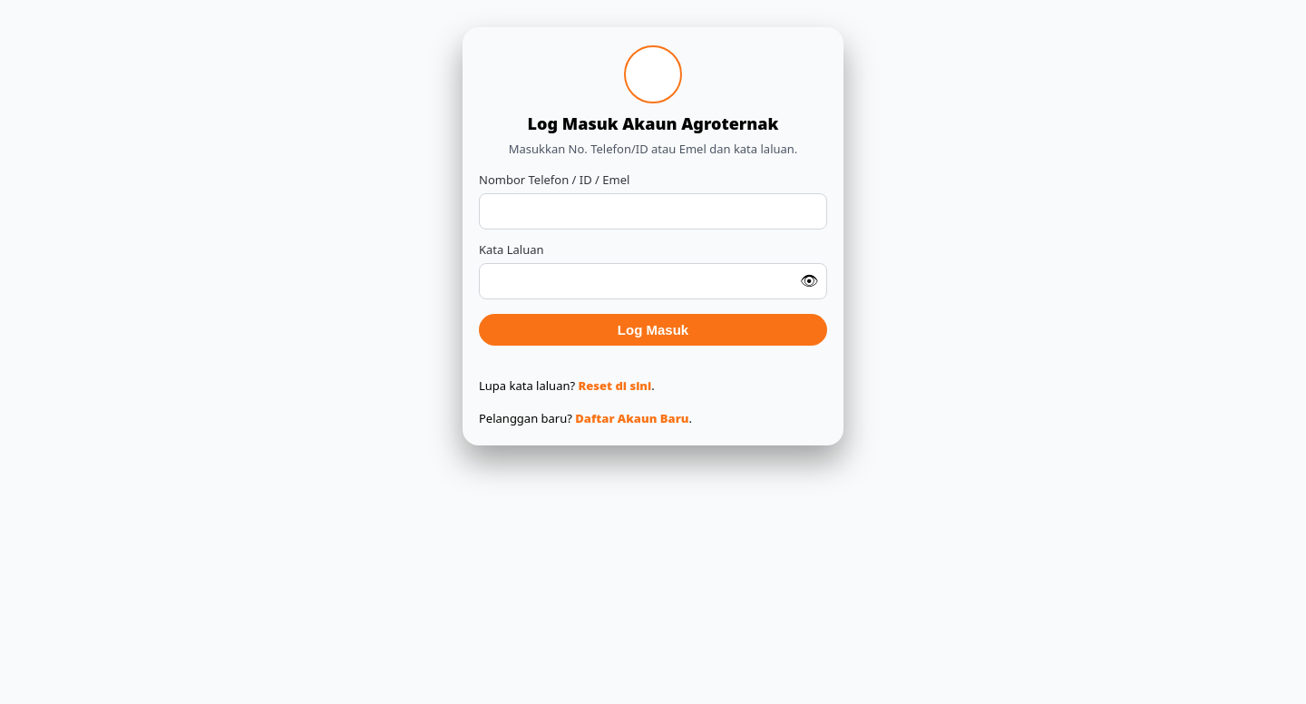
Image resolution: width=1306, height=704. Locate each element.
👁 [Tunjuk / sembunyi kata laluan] (809, 281)
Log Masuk (653, 329)
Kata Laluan (511, 249)
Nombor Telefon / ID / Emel (554, 179)
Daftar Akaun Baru (631, 418)
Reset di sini (615, 385)
